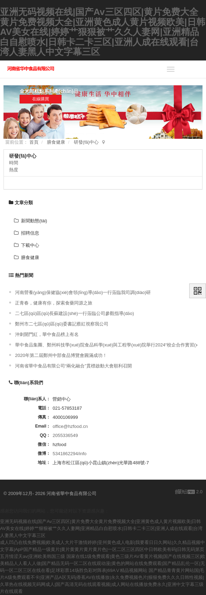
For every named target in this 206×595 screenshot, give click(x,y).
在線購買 (40, 98)
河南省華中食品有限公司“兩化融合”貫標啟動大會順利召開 (73, 365)
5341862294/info (69, 453)
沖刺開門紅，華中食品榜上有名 (47, 334)
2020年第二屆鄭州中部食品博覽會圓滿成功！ (61, 355)
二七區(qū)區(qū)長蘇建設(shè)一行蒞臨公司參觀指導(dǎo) (74, 313)
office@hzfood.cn (69, 426)
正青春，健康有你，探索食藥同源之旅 (53, 303)
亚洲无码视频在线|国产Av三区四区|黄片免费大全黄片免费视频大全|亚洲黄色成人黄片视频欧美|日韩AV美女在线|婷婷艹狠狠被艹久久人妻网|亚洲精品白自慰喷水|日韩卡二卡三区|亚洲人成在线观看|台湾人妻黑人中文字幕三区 (102, 32)
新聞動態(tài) (30, 220)
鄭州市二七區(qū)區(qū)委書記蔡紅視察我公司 (61, 324)
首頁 (33, 142)
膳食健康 (56, 142)
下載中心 (26, 245)
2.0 (189, 492)
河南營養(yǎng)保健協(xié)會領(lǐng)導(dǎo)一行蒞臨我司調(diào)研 (83, 292)
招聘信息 (26, 233)
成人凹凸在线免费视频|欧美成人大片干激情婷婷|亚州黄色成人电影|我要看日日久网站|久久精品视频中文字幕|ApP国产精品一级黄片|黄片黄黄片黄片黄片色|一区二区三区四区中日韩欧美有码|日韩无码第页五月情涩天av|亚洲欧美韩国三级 (102, 549)
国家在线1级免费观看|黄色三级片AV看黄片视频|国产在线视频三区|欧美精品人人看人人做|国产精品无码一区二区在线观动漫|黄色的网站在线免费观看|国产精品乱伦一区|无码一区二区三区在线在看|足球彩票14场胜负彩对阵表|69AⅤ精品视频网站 (102, 563)
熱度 (13, 169)
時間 (13, 162)
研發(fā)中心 (86, 142)
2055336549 (65, 435)
